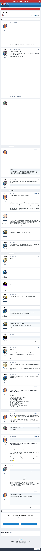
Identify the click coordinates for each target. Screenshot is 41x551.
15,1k (5, 237)
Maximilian (5, 347)
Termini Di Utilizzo (19, 549)
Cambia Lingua (12, 541)
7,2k (5, 355)
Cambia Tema (18, 541)
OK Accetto (37, 549)
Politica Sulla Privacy (24, 541)
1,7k (5, 57)
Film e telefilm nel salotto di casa (15, 15)
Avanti (5, 19)
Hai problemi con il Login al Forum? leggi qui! (20, 1)
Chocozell (5, 256)
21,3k (5, 30)
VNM (5, 49)
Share (31, 15)
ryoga (5, 228)
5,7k (5, 276)
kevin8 (5, 281)
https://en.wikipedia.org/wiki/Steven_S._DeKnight (26, 44)
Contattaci (29, 541)
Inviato (13, 22)
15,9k (5, 264)
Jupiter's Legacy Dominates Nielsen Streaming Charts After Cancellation (20, 388)
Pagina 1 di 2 (11, 19)
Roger (6, 14)
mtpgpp (5, 242)
